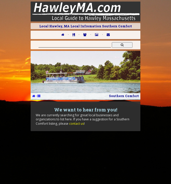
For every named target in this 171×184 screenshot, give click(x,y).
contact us (76, 123)
